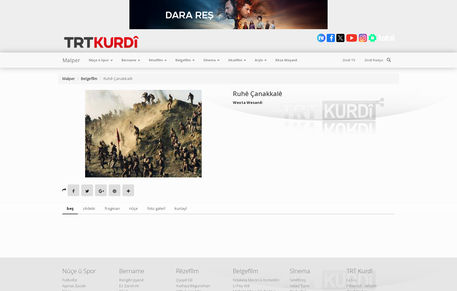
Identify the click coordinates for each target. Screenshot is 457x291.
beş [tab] (70, 208)
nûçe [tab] (133, 208)
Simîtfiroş (298, 280)
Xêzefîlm (237, 60)
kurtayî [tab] (181, 208)
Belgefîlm (185, 60)
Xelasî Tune (300, 285)
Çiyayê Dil (184, 280)
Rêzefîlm (158, 60)
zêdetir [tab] (89, 208)
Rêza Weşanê (286, 60)
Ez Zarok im (129, 285)
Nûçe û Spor (101, 60)
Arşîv (261, 60)
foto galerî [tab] (156, 208)
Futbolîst (69, 280)
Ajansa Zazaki (74, 285)
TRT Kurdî (359, 271)
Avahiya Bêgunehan (193, 285)
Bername (131, 60)
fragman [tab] (112, 208)
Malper (71, 60)
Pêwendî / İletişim (362, 285)
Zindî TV (348, 60)
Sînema (211, 60)
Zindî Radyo (373, 60)
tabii (352, 280)
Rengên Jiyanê (131, 280)
